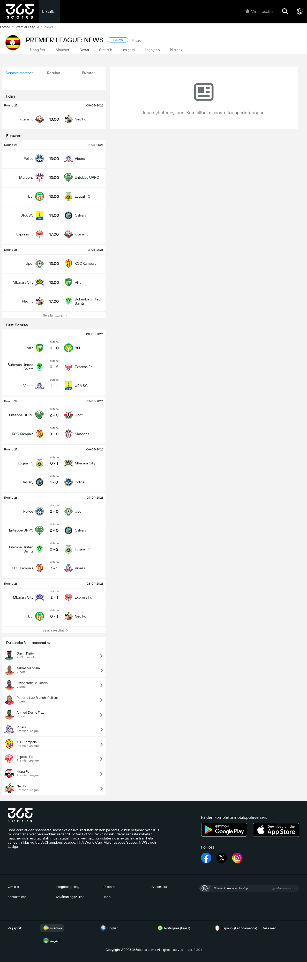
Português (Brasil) (173, 928)
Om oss (13, 887)
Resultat (49, 11)
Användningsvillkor (70, 897)
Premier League (30, 27)
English (108, 928)
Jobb (107, 897)
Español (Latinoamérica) (235, 928)
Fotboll (8, 27)
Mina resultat (259, 11)
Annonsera (159, 887)
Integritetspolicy (67, 887)
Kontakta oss (17, 897)
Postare (109, 887)
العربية (50, 940)
